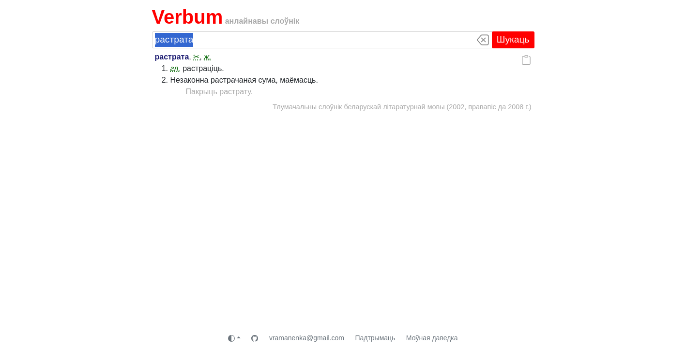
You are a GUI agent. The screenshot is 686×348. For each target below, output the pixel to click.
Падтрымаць (375, 338)
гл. (175, 68)
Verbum (187, 17)
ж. (207, 57)
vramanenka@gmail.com (306, 338)
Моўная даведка (432, 338)
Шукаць (513, 39)
